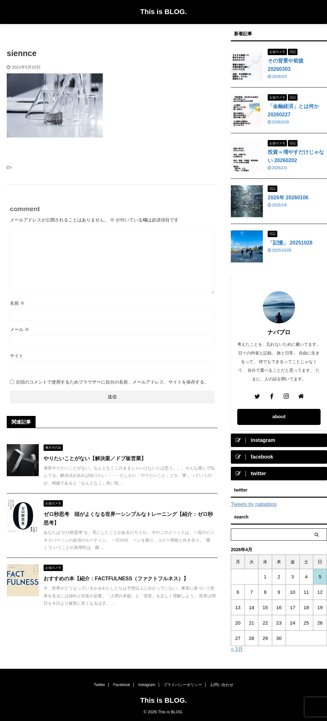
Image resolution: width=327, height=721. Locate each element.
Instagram (146, 685)
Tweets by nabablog (253, 504)
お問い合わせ (221, 685)
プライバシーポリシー (183, 685)
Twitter (99, 685)
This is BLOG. (163, 12)
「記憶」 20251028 (290, 242)
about (279, 416)
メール (19, 329)
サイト (16, 355)
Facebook (121, 685)
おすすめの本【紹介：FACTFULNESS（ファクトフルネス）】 (116, 578)
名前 (17, 303)
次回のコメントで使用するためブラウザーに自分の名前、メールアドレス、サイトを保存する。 (112, 382)
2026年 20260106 (288, 197)
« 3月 (237, 649)
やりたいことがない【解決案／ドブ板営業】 (95, 458)
